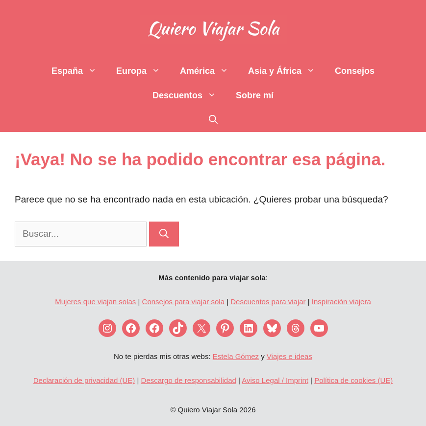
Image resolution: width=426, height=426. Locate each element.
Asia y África (286, 71)
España (78, 71)
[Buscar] (164, 234)
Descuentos (189, 95)
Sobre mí (255, 95)
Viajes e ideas (289, 356)
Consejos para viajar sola (183, 301)
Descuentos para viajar (267, 301)
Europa (143, 71)
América (209, 71)
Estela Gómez (236, 356)
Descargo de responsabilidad (188, 380)
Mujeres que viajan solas (95, 301)
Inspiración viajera (341, 301)
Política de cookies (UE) (353, 380)
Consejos (355, 71)
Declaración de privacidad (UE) (84, 380)
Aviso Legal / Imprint (275, 380)
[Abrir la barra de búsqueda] (213, 120)
